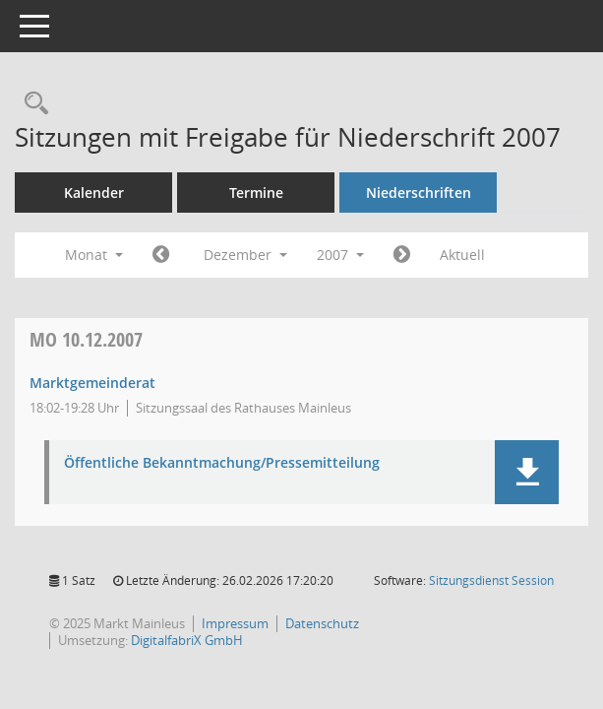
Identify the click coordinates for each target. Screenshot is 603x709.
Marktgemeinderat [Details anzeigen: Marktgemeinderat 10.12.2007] (92, 382)
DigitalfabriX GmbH (187, 640)
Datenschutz (322, 623)
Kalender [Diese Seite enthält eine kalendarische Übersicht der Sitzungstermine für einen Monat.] (94, 192)
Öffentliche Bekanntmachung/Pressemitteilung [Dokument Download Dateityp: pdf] (222, 463)
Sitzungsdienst (491, 580)
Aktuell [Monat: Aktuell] (462, 254)
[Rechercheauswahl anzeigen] (31, 104)
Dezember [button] (245, 254)
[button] (527, 472)
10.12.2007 (86, 339)
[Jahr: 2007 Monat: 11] (161, 255)
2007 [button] (340, 254)
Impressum (235, 623)
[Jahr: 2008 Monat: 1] (402, 255)
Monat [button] (94, 254)
